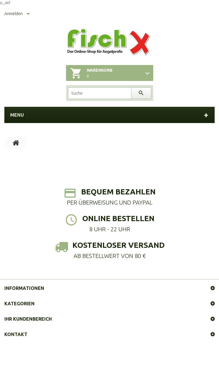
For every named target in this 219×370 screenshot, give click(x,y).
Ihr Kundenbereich (28, 319)
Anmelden (13, 13)
